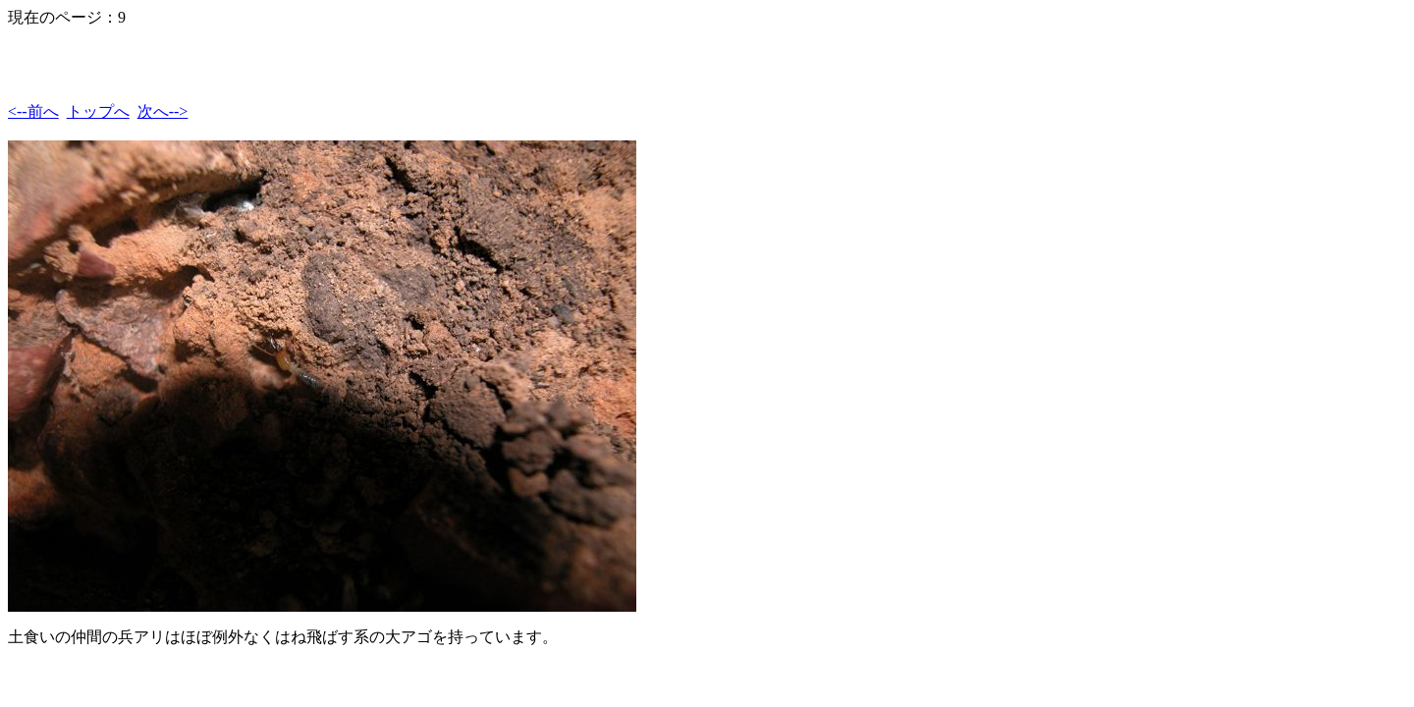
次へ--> (163, 111)
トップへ (98, 111)
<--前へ (33, 111)
